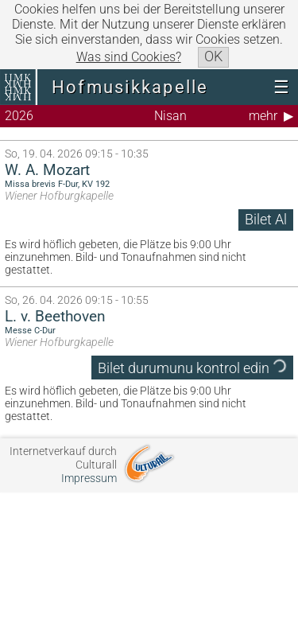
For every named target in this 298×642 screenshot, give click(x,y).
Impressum (89, 478)
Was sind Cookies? (128, 56)
